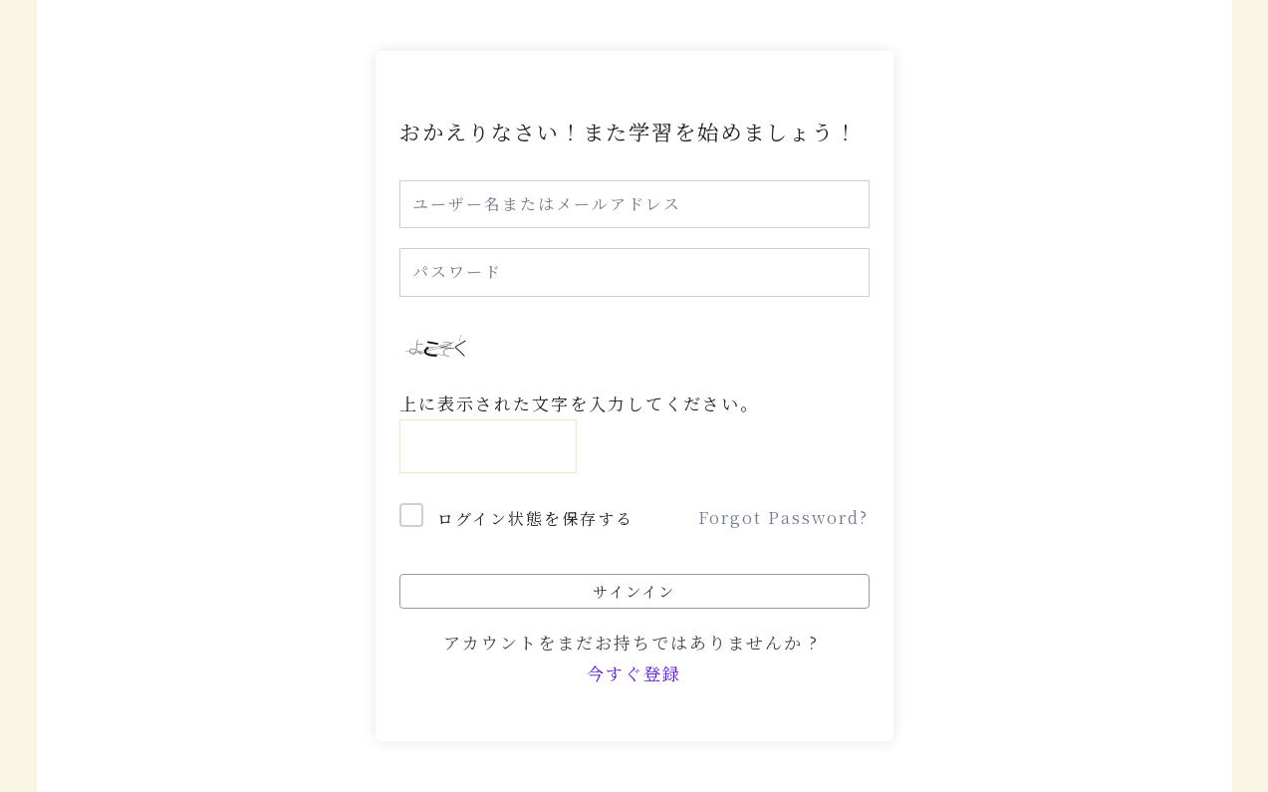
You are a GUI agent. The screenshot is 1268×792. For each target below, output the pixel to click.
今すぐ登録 (634, 672)
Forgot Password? (783, 517)
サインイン (634, 591)
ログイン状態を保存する (535, 518)
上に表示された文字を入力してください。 (579, 403)
